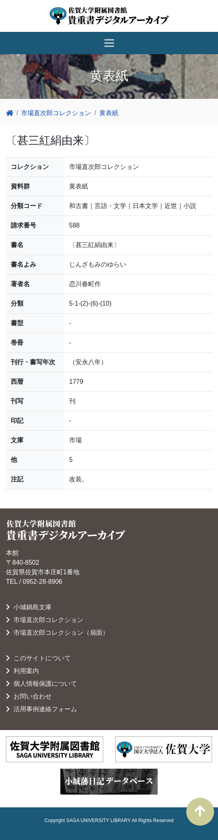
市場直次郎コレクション (56, 113)
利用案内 (22, 670)
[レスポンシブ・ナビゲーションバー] (109, 43)
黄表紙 (108, 113)
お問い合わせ (29, 696)
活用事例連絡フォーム (41, 709)
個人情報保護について (41, 683)
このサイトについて (38, 658)
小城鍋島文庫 (29, 607)
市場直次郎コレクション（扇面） (57, 632)
